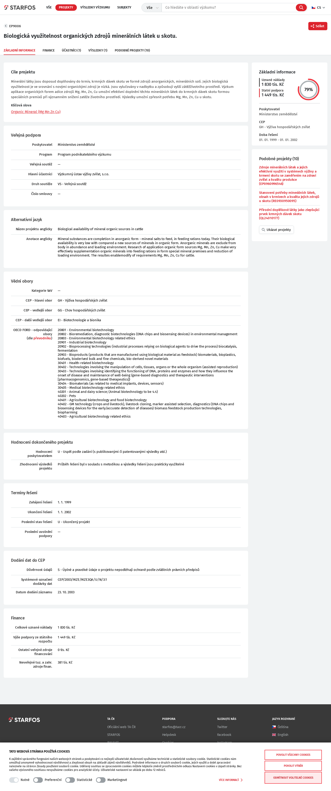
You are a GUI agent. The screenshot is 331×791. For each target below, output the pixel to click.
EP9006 (15, 26)
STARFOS (113, 735)
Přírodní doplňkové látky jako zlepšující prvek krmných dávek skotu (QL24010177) (289, 214)
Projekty (66, 7)
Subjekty (124, 7)
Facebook (224, 735)
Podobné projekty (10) (132, 50)
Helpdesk (169, 735)
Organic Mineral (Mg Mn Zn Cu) (35, 112)
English (283, 735)
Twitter (222, 727)
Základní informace (19, 50)
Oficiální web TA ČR (121, 727)
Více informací (231, 780)
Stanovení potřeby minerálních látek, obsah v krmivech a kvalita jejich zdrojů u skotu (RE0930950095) (289, 197)
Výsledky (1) (97, 50)
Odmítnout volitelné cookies (293, 777)
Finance (49, 50)
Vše (49, 7)
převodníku (42, 338)
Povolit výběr (293, 765)
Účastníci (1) (71, 50)
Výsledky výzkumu (95, 7)
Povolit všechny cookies (293, 754)
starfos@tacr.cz (174, 727)
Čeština (283, 727)
